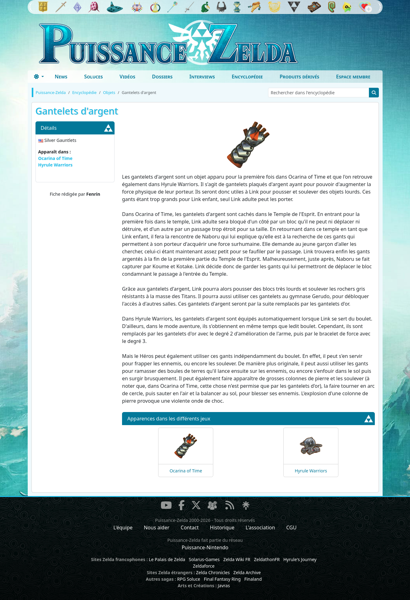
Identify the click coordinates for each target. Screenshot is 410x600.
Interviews (202, 76)
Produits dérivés (299, 76)
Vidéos (127, 76)
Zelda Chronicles (213, 572)
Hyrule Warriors (55, 165)
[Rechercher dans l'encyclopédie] (318, 92)
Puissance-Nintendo (204, 547)
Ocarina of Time (55, 158)
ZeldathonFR (267, 559)
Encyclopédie (247, 76)
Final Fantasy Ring (222, 579)
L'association (260, 527)
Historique (222, 527)
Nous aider (156, 527)
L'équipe (123, 527)
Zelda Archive (247, 572)
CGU (291, 527)
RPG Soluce (188, 579)
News (61, 76)
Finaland (253, 579)
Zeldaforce (203, 566)
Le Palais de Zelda (167, 559)
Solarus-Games (204, 559)
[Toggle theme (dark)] (38, 76)
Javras (224, 585)
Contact (190, 527)
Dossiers (162, 76)
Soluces (93, 76)
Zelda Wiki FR (236, 559)
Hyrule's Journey (300, 559)
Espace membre (353, 76)
